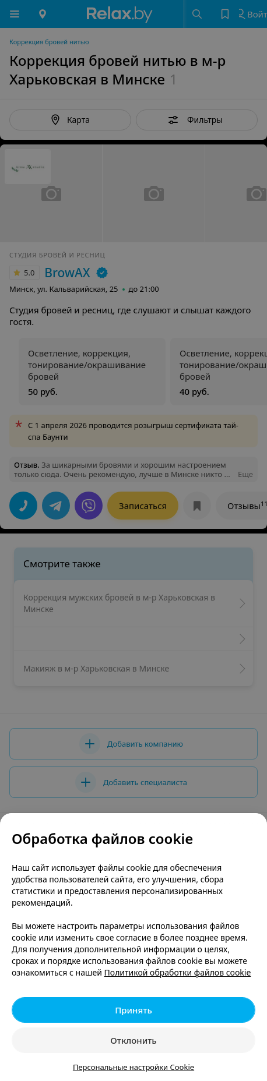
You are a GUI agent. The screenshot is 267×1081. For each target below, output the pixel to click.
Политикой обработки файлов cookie (177, 972)
